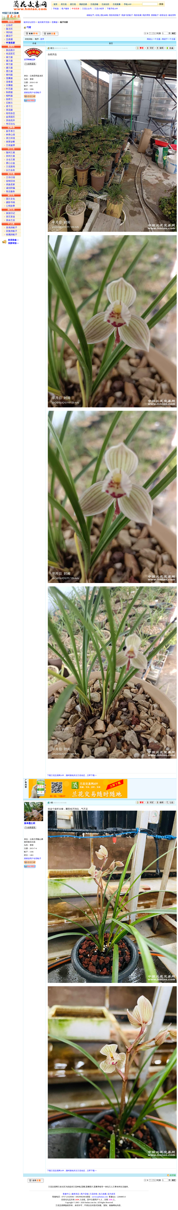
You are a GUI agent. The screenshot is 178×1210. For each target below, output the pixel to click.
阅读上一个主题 (153, 39)
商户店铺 (84, 1194)
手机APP (127, 4)
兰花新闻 (10, 166)
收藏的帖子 (11, 234)
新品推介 (10, 50)
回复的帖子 (11, 231)
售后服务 (10, 191)
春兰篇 (9, 57)
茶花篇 (9, 110)
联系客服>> (13, 240)
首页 (55, 4)
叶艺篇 (9, 89)
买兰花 (64, 4)
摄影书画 (10, 202)
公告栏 (9, 25)
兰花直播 (116, 4)
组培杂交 (10, 113)
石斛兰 (9, 103)
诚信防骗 (10, 188)
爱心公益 (10, 163)
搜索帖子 (155, 15)
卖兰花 (73, 4)
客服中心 (66, 1194)
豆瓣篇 (9, 85)
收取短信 (163, 15)
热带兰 (9, 99)
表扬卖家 (10, 184)
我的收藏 (138, 15)
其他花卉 (10, 120)
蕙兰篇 (9, 60)
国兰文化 (10, 199)
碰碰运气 (90, 15)
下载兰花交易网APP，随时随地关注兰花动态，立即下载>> (72, 775)
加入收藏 (102, 1194)
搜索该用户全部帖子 (32, 92)
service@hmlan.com (100, 1197)
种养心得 (10, 135)
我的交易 (83, 4)
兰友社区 (105, 4)
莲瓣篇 (54, 22)
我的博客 (146, 15)
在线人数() (101, 15)
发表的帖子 (11, 227)
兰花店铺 (94, 4)
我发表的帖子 (115, 15)
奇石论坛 (10, 124)
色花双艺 (10, 53)
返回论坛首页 (29, 22)
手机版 (56, 8)
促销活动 (10, 181)
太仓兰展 (10, 159)
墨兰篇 (9, 71)
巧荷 (29, 27)
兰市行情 (10, 177)
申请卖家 (75, 8)
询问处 (9, 32)
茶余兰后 (10, 220)
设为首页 (111, 1194)
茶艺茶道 (10, 216)
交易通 (9, 39)
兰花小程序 (99, 8)
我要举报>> (13, 243)
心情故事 (10, 206)
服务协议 (75, 1194)
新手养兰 (10, 131)
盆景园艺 (10, 117)
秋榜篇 (9, 92)
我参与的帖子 (127, 15)
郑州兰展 (10, 156)
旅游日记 (10, 213)
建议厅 (9, 36)
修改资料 (172, 15)
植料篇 (9, 96)
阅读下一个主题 (168, 39)
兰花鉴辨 (10, 145)
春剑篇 (9, 75)
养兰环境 (10, 138)
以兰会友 (10, 170)
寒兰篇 (9, 64)
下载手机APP (112, 8)
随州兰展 (10, 152)
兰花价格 (93, 1194)
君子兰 (9, 106)
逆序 (42, 39)
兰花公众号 (87, 8)
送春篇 (9, 82)
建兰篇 (9, 68)
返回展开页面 (43, 22)
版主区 (9, 29)
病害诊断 (10, 142)
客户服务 (65, 8)
